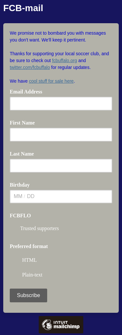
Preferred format (29, 246)
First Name (22, 123)
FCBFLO (20, 215)
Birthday (20, 185)
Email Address (28, 91)
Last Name (22, 154)
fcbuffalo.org (64, 60)
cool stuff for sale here (51, 81)
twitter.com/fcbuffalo (30, 67)
